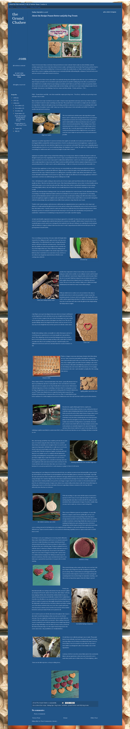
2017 (15, 100)
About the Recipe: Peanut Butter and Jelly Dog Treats (20, 118)
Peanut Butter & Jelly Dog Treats (21, 124)
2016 (15, 103)
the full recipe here (42, 662)
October (18, 111)
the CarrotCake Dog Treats (80, 67)
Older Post (94, 718)
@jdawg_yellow (93, 658)
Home (11, 7)
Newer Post (36, 718)
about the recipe (41, 705)
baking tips (50, 705)
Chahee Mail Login (35, 7)
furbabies (65, 705)
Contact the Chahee (21, 7)
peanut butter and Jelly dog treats (78, 705)
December (18, 105)
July (16, 131)
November (18, 108)
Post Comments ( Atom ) (49, 721)
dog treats (58, 705)
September (19, 113)
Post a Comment (39, 714)
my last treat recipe (40, 101)
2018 (15, 98)
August (17, 128)
